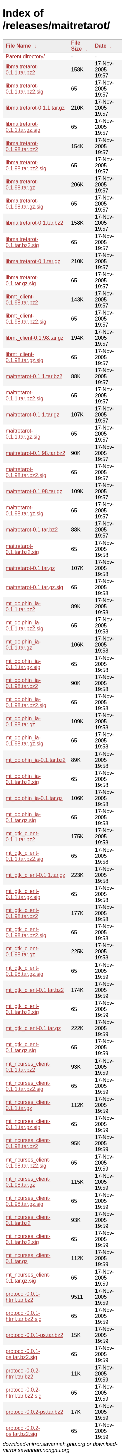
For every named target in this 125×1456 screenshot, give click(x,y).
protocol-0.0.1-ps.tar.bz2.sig (23, 1354)
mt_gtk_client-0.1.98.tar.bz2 (22, 913)
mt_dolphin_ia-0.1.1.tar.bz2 (23, 606)
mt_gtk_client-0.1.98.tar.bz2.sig (26, 932)
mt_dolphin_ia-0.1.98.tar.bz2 (23, 683)
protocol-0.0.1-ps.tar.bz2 (34, 1335)
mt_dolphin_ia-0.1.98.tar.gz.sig (24, 740)
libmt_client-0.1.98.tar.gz (34, 338)
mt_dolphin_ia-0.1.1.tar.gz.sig (23, 664)
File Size (76, 46)
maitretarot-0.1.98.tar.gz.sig (24, 510)
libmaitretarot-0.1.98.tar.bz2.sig (26, 165)
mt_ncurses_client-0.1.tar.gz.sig (28, 1278)
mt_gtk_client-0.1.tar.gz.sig (22, 1047)
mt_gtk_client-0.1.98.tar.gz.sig (24, 971)
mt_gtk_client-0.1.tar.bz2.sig (22, 1009)
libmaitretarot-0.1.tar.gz (33, 261)
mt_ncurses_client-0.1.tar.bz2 (28, 1220)
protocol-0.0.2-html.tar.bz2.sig (24, 1393)
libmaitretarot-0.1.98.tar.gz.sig (24, 204)
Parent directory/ (25, 56)
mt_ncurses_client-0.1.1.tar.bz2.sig (28, 1086)
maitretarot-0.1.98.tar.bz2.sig (26, 472)
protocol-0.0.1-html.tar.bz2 (23, 1297)
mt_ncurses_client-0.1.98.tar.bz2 (28, 1143)
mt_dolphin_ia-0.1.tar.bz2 (36, 760)
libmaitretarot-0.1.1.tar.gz (35, 108)
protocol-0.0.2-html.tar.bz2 (23, 1374)
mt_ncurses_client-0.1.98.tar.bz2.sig (28, 1163)
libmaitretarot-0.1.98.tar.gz (22, 184)
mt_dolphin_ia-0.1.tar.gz (34, 798)
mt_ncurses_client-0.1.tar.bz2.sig (28, 1239)
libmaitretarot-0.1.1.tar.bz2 (22, 69)
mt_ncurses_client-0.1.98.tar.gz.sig (28, 1201)
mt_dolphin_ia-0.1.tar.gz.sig (23, 817)
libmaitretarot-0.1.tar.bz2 (34, 223)
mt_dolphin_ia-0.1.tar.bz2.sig (23, 779)
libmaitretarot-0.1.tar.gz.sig (22, 280)
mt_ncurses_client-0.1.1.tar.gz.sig (28, 1124)
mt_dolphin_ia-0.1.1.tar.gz (23, 645)
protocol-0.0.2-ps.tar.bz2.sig (23, 1431)
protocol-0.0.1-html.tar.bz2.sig (24, 1316)
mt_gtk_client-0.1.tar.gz (33, 1028)
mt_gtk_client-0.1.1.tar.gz (35, 875)
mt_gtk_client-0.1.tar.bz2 (35, 990)
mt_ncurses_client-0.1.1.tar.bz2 (28, 1067)
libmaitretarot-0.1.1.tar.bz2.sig (24, 89)
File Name (18, 46)
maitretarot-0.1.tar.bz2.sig (22, 549)
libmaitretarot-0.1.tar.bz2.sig (22, 242)
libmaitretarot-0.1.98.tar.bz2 (22, 146)
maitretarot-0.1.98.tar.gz (34, 491)
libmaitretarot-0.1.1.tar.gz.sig (23, 127)
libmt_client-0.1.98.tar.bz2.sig (26, 319)
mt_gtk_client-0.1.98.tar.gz (22, 951)
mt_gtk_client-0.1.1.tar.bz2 (22, 836)
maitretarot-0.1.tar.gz (30, 568)
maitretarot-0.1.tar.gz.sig (34, 587)
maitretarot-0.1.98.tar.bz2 (35, 453)
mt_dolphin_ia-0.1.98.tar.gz (23, 721)
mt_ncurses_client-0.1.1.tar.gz (28, 1105)
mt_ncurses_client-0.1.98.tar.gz (28, 1182)
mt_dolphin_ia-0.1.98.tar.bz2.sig (26, 702)
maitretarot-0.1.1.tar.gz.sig (23, 434)
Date (101, 46)
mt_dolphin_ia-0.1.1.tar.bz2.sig (24, 625)
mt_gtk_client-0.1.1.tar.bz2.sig (24, 856)
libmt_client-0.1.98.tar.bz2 (22, 299)
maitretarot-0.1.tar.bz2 (32, 530)
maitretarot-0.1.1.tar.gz (32, 414)
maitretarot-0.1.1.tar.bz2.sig (24, 395)
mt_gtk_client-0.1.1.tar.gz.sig (23, 894)
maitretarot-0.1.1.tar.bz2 (34, 376)
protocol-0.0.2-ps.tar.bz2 (34, 1412)
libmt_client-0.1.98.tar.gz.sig (24, 357)
